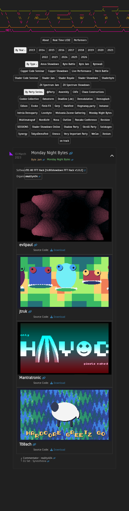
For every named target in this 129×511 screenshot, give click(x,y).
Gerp (57, 106)
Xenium (106, 134)
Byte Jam (84, 64)
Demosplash (102, 99)
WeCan (95, 134)
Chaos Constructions (93, 92)
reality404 (33, 176)
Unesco (56, 134)
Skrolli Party (89, 127)
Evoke (34, 106)
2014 (42, 50)
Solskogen (106, 127)
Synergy (22, 134)
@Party (51, 92)
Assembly (64, 92)
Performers (80, 40)
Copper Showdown (58, 71)
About (45, 40)
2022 (45, 57)
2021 (110, 50)
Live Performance (81, 71)
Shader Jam (48, 78)
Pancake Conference (86, 120)
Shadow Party (71, 127)
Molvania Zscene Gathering (70, 113)
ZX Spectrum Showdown (76, 85)
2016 (61, 50)
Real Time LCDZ (61, 40)
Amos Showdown (50, 64)
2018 (81, 50)
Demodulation (85, 99)
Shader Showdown (88, 78)
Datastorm (48, 99)
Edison (23, 106)
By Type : (32, 64)
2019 (91, 50)
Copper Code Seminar (32, 71)
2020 (101, 50)
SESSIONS (22, 127)
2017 (71, 50)
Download (57, 250)
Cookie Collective (29, 99)
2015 (52, 50)
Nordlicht (44, 120)
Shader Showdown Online (46, 127)
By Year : (20, 50)
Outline (67, 120)
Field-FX (46, 106)
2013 (32, 50)
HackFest (68, 106)
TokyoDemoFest (39, 134)
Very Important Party (76, 134)
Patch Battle (101, 71)
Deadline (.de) (65, 99)
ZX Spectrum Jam (49, 85)
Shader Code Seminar (26, 78)
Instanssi (103, 106)
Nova (56, 120)
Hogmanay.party (86, 106)
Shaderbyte (108, 78)
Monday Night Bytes (100, 113)
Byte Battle (69, 64)
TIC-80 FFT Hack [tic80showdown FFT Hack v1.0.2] (56, 170)
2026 (84, 57)
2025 (74, 57)
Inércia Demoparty (27, 113)
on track (64, 140)
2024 (64, 57)
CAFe (75, 92)
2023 (55, 57)
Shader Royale (66, 78)
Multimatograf (27, 120)
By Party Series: (34, 92)
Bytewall (97, 64)
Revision (105, 120)
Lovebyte (46, 113)
